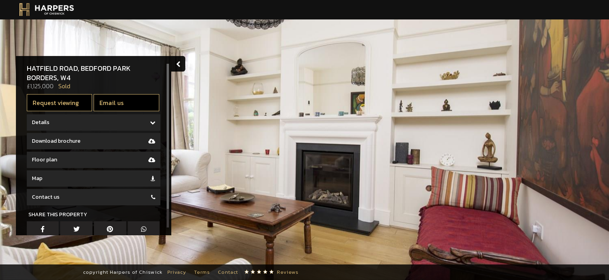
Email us (113, 102)
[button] (17, 256)
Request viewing (57, 102)
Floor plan (46, 160)
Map (38, 178)
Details (42, 122)
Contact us (47, 197)
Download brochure (57, 141)
